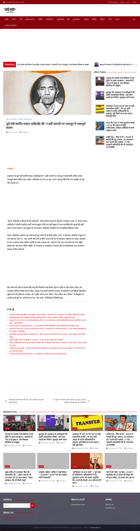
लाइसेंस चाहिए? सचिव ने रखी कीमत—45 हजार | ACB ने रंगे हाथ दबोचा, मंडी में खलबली (36, 340)
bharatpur (13, 119)
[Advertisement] (70, 45)
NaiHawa (24, 132)
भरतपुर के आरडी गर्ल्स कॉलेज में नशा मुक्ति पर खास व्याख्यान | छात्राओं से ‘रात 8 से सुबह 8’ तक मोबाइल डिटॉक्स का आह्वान (46, 314)
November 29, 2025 (13, 445)
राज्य (13, 19)
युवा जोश (75, 19)
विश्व (21, 19)
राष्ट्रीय (6, 19)
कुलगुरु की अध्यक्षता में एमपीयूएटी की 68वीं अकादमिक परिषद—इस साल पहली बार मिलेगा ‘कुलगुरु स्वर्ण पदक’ (42, 317)
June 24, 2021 (12, 132)
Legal (122, 2)
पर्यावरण (102, 19)
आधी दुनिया (60, 19)
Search (32, 505)
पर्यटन (110, 19)
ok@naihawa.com (10, 517)
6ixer (128, 2)
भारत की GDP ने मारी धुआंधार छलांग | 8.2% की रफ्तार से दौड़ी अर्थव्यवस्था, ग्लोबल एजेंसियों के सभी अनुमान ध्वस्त (44, 326)
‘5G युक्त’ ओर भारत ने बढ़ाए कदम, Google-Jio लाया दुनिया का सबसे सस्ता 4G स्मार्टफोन (69, 401)
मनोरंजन (86, 19)
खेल (68, 19)
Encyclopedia (11, 25)
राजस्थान (7, 428)
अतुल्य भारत (29, 19)
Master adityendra (25, 119)
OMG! (135, 2)
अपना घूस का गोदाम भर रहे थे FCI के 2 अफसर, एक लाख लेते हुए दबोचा (26, 401)
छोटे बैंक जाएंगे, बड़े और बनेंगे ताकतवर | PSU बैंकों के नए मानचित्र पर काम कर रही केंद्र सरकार (37, 354)
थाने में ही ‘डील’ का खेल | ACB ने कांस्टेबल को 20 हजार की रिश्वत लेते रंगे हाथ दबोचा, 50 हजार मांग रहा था (120, 475)
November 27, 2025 (80, 486)
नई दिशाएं (49, 19)
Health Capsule (112, 2)
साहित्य (40, 19)
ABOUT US (109, 504)
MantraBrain (96, 527)
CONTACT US (110, 508)
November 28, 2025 (114, 448)
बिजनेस (94, 19)
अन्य (116, 19)
